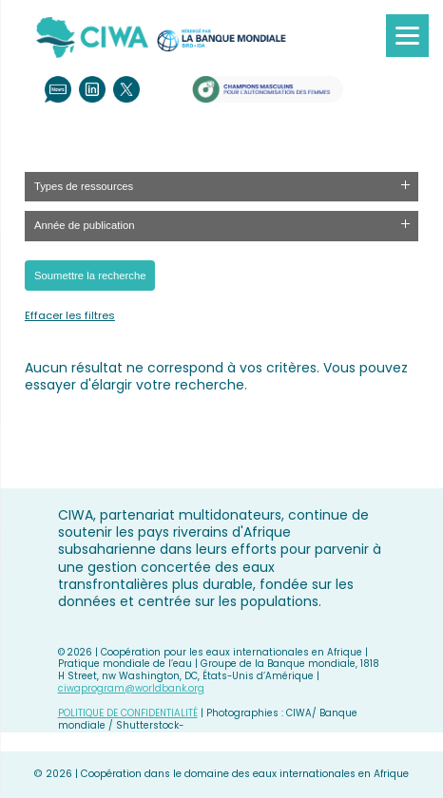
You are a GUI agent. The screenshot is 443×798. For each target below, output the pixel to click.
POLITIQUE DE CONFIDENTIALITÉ (128, 713)
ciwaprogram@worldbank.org (131, 688)
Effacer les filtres (70, 315)
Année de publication (84, 225)
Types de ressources (83, 186)
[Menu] (407, 35)
